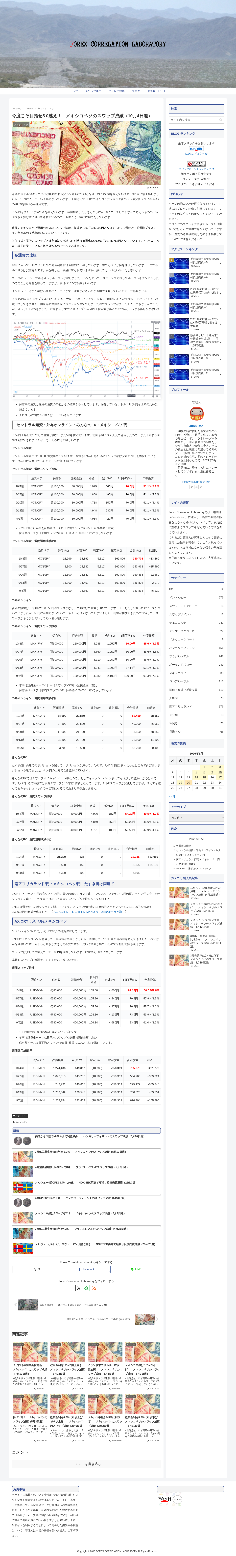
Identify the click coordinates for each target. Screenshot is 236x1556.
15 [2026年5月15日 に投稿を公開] (204, 777)
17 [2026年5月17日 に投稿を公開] (220, 777)
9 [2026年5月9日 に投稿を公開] (212, 772)
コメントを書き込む (86, 1464)
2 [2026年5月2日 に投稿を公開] (212, 767)
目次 (192, 839)
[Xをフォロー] (78, 1288)
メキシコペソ (20, 1116)
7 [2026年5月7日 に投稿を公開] (196, 772)
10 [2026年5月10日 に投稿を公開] (220, 772)
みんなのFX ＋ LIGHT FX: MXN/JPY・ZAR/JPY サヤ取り (89, 911)
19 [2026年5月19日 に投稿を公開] (180, 782)
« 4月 (172, 796)
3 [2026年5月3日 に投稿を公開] (220, 767)
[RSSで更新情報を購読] (94, 1288)
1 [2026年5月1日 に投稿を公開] (204, 767)
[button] (221, 120)
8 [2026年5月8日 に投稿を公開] (204, 772)
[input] (196, 120)
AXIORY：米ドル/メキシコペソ (193, 868)
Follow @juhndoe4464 (196, 481)
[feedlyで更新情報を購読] (86, 1288)
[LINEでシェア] (136, 1269)
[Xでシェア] (37, 1269)
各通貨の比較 (183, 845)
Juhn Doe (196, 426)
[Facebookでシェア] (86, 1269)
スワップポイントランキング (196, 169)
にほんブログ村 (196, 153)
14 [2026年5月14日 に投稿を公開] (196, 777)
